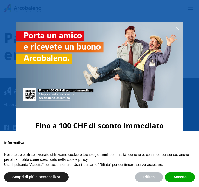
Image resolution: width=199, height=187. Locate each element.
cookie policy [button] (77, 159)
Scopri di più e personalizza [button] (36, 177)
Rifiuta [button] (149, 177)
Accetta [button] (180, 177)
